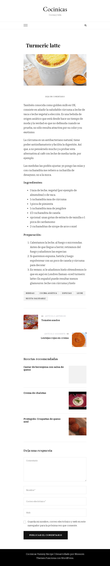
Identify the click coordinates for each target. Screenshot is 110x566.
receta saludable (36, 299)
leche (80, 293)
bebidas (30, 293)
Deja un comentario (55, 97)
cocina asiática (48, 293)
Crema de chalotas (35, 393)
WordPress (67, 558)
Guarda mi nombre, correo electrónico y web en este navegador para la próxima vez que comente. (57, 523)
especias (67, 293)
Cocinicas (55, 9)
